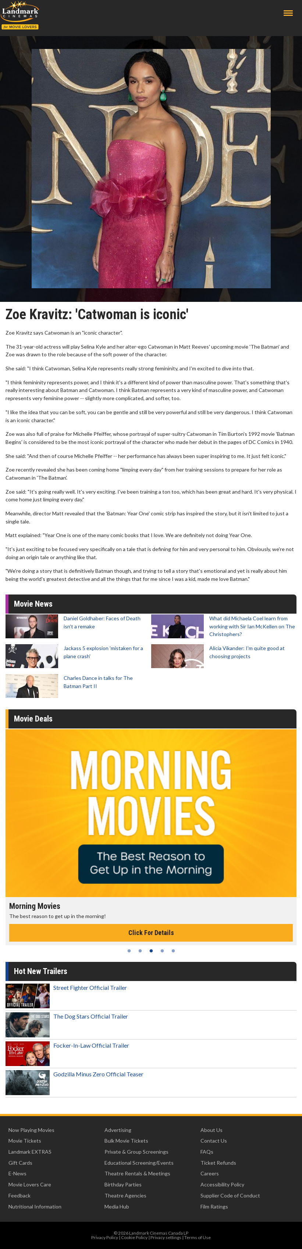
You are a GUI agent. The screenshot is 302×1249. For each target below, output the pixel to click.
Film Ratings (214, 1206)
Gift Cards (20, 1163)
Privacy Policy (104, 1237)
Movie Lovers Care (29, 1184)
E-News (17, 1173)
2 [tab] (140, 951)
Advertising (117, 1130)
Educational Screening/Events (139, 1163)
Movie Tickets (24, 1140)
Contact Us (213, 1140)
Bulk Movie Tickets (126, 1140)
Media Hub (116, 1206)
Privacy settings (165, 1237)
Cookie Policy (134, 1237)
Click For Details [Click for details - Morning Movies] (151, 932)
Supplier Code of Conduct (230, 1195)
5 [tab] (173, 951)
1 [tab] (129, 951)
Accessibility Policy (222, 1184)
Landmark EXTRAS (29, 1152)
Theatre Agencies (125, 1195)
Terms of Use (197, 1237)
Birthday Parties (123, 1184)
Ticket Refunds (218, 1163)
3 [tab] (151, 951)
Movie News (33, 603)
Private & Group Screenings (136, 1152)
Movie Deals (33, 718)
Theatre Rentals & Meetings (137, 1173)
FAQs (206, 1152)
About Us (211, 1130)
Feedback (19, 1195)
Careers (209, 1173)
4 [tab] (162, 951)
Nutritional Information (34, 1206)
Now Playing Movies (31, 1130)
